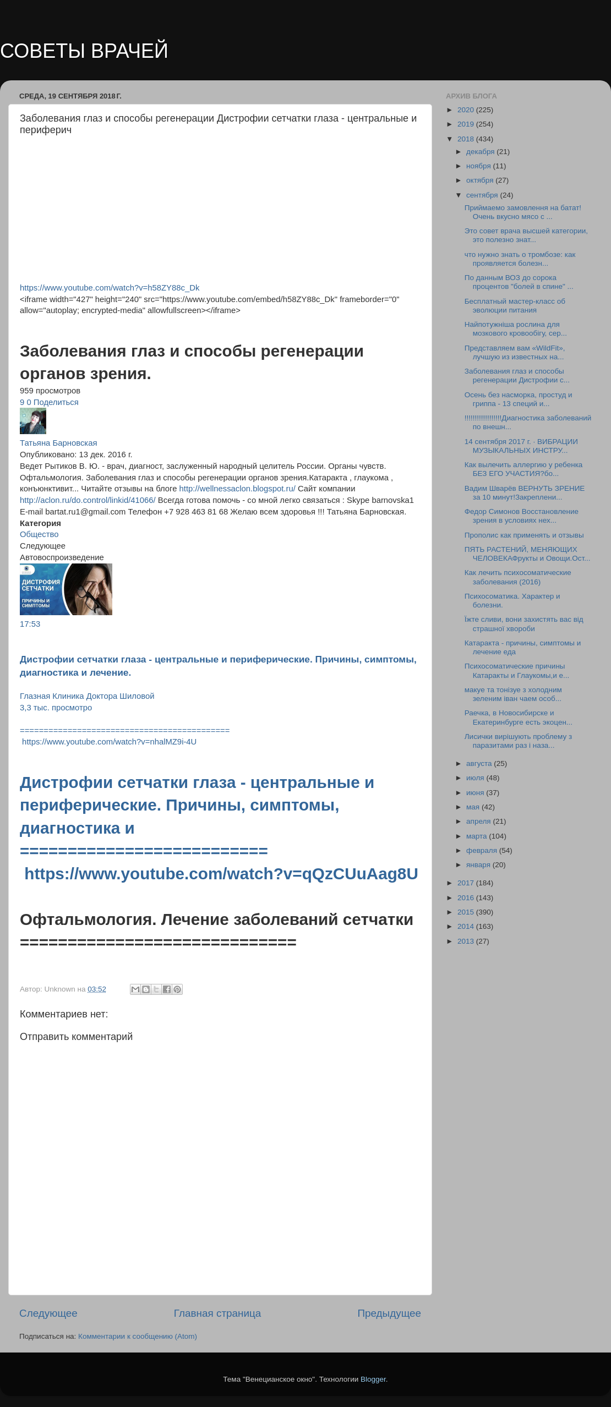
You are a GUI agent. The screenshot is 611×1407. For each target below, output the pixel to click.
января (479, 865)
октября (480, 180)
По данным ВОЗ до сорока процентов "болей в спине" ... (519, 282)
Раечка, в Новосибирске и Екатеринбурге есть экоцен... (518, 717)
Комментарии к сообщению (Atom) (137, 1336)
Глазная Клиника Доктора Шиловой (87, 696)
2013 (466, 941)
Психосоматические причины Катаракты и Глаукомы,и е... (517, 670)
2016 (466, 898)
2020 (466, 110)
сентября (483, 195)
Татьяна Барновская (58, 443)
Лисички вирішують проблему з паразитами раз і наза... (518, 740)
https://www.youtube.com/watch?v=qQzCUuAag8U (221, 873)
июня (476, 793)
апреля (479, 821)
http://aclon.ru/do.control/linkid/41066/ (88, 500)
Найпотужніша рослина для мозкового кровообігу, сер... (516, 328)
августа (480, 763)
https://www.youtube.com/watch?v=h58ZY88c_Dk (109, 287)
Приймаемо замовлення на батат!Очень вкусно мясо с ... (523, 212)
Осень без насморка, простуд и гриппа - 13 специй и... (518, 399)
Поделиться (56, 402)
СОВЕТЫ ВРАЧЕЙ (84, 51)
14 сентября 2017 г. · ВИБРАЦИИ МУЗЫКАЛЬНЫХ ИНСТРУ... (521, 446)
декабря (481, 151)
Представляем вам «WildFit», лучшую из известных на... (515, 352)
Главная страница (217, 1313)
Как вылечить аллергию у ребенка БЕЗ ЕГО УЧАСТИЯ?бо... (524, 469)
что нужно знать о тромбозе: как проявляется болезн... (520, 258)
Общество (39, 534)
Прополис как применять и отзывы (524, 535)
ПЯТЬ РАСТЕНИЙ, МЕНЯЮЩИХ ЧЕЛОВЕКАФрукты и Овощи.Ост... (528, 553)
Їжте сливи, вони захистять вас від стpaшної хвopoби (524, 623)
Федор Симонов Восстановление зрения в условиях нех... (522, 515)
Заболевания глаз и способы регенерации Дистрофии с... (517, 375)
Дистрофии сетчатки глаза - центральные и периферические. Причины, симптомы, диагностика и (197, 805)
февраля (482, 850)
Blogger (373, 1379)
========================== (146, 851)
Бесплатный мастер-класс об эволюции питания (515, 305)
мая (474, 807)
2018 (466, 139)
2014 (466, 926)
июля (476, 778)
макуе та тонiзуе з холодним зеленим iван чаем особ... (513, 694)
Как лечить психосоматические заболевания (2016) (518, 576)
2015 (466, 912)
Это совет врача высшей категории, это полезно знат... (526, 235)
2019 (466, 124)
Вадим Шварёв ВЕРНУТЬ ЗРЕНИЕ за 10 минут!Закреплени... (525, 492)
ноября (479, 166)
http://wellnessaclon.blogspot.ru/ (237, 488)
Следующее (48, 1313)
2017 (466, 883)
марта (477, 836)
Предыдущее (389, 1313)
